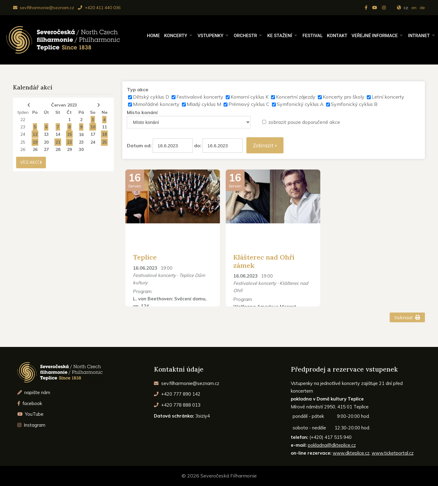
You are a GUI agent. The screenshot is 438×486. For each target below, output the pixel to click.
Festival (312, 35)
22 (22, 119)
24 (22, 134)
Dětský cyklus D (151, 97)
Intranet (419, 35)
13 (46, 134)
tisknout (407, 317)
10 (92, 127)
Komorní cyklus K (250, 97)
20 (46, 142)
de (422, 7)
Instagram (31, 425)
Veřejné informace (375, 35)
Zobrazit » (265, 145)
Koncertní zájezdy (295, 97)
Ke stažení (279, 35)
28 (57, 149)
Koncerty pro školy (343, 97)
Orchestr (245, 35)
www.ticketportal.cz (393, 453)
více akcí (31, 162)
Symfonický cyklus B (354, 104)
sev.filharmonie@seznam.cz (43, 7)
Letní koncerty (388, 97)
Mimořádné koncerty (156, 104)
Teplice (145, 257)
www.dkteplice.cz (351, 453)
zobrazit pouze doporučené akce (304, 122)
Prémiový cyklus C (248, 104)
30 (81, 149)
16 (81, 134)
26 (22, 149)
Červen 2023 (64, 105)
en (414, 7)
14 (57, 134)
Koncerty (175, 35)
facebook (29, 403)
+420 (177, 394)
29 (69, 149)
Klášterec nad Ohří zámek (263, 261)
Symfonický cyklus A (300, 104)
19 (35, 142)
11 (104, 127)
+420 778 (177, 405)
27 (46, 149)
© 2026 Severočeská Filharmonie (219, 476)
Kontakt (337, 35)
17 (92, 134)
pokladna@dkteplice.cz (332, 445)
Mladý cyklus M (204, 104)
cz (406, 7)
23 (22, 127)
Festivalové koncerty (199, 97)
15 (69, 134)
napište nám (33, 392)
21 (57, 142)
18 (104, 134)
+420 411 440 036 (99, 7)
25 (22, 142)
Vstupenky (210, 35)
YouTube (30, 414)
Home (153, 35)
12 (35, 134)
